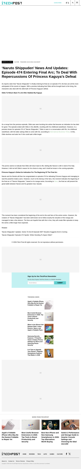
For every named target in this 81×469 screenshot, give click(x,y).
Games (52, 454)
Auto (45, 454)
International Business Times (60, 132)
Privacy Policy (30, 461)
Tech (39, 454)
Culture (16, 62)
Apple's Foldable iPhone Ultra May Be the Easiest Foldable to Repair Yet (36, 303)
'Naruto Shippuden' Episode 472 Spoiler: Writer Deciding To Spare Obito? (27, 235)
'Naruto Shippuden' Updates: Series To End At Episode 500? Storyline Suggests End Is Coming (34, 232)
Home (24, 454)
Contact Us (11, 461)
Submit (60, 283)
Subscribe (57, 2)
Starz (56, 181)
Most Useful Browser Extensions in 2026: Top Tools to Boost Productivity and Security (35, 316)
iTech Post (20, 242)
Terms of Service (20, 461)
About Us (4, 461)
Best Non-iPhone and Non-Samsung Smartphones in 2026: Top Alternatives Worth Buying (50, 437)
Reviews (32, 454)
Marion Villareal (7, 62)
